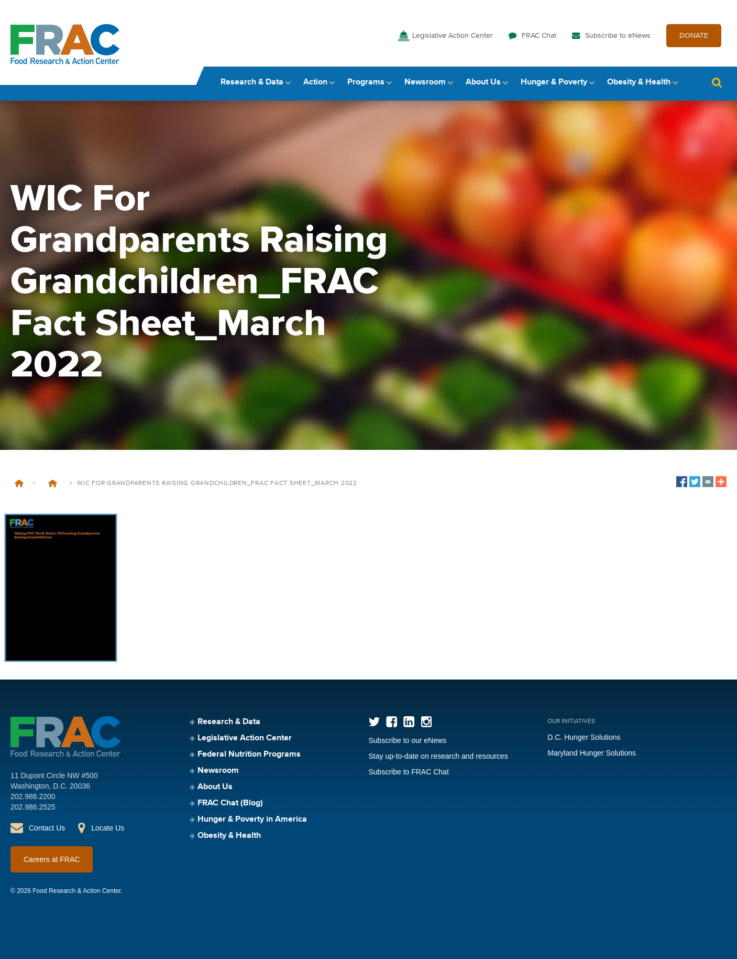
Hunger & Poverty (554, 82)
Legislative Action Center (452, 35)
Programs (365, 82)
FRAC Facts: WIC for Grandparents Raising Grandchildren (52, 483)
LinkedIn (408, 721)
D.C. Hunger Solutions (583, 737)
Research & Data (252, 82)
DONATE (693, 35)
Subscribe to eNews (618, 35)
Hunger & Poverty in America (252, 819)
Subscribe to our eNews (408, 740)
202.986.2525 (33, 807)
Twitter (374, 721)
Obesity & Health (638, 82)
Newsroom (425, 82)
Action (315, 82)
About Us (483, 82)
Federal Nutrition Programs (249, 754)
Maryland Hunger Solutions (591, 753)
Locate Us (107, 828)
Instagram (426, 721)
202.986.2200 (33, 796)
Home (19, 483)
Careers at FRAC (52, 859)
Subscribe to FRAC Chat (409, 772)
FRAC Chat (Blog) (230, 803)
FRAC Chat (539, 35)
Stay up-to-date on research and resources (438, 756)
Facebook (391, 721)
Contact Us (47, 828)
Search (717, 83)
